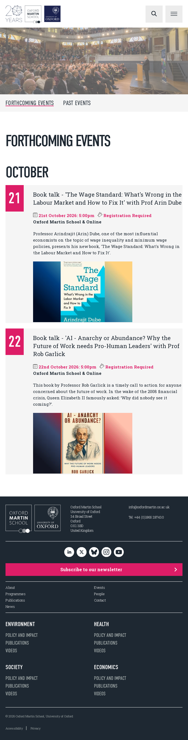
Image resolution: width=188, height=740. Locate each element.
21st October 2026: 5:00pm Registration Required (92, 215)
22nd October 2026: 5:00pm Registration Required (93, 367)
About (10, 587)
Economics (106, 667)
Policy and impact (22, 635)
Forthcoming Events (30, 103)
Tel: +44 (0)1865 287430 (146, 517)
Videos (11, 650)
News (10, 606)
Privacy (36, 728)
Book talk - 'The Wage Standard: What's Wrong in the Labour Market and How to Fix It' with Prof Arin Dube (107, 198)
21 (14, 198)
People (99, 594)
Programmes (16, 594)
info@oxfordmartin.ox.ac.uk (149, 507)
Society (14, 667)
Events (99, 587)
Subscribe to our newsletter (118, 569)
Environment (20, 624)
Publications (15, 600)
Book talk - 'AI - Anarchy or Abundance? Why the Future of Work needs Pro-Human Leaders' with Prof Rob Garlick (106, 346)
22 (14, 342)
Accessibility (14, 728)
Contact (100, 600)
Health (101, 624)
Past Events (77, 103)
